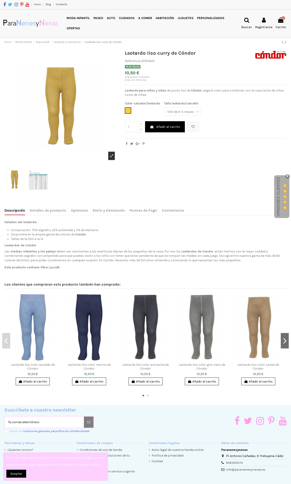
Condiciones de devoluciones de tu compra (105, 458)
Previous (6, 340)
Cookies (157, 461)
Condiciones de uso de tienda (101, 450)
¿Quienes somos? (20, 450)
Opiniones (79, 210)
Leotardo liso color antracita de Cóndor (145, 366)
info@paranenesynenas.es (246, 470)
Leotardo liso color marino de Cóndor (89, 366)
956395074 (234, 463)
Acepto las (49, 431)
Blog (49, 4)
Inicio (38, 4)
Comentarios (173, 210)
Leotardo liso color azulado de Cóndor (33, 366)
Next (285, 340)
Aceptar (16, 474)
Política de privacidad (167, 455)
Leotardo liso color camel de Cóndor (258, 366)
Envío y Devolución (109, 210)
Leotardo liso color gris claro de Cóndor (202, 366)
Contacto (61, 4)
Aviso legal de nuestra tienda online (177, 450)
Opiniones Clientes (278, 196)
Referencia (132, 61)
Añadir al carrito (165, 127)
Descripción (15, 210)
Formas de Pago (143, 210)
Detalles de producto (48, 210)
